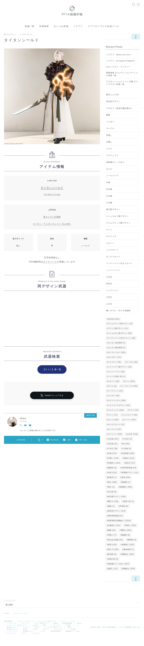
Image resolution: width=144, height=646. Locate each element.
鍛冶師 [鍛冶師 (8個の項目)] (112, 561)
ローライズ (111, 244)
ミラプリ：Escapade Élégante (120, 68)
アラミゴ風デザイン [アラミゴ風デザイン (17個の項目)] (118, 335)
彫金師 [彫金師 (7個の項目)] (112, 484)
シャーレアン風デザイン (50, 628)
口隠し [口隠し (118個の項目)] (113, 465)
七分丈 (109, 304)
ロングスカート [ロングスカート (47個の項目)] (116, 431)
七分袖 (109, 203)
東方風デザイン (113, 217)
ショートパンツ (113, 277)
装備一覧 (29, 33)
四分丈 (109, 291)
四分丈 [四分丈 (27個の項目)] (130, 470)
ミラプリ (78, 33)
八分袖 (109, 210)
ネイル (109, 176)
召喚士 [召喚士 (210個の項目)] (129, 465)
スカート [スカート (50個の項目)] (113, 388)
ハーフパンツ (112, 298)
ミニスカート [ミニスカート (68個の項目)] (130, 422)
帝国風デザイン (40, 640)
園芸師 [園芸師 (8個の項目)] (112, 475)
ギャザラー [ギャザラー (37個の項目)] (114, 364)
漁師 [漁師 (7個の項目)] (111, 513)
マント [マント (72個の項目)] (113, 422)
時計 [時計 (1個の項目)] (111, 494)
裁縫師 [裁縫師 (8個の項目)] (126, 542)
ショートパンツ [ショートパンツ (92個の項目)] (116, 379)
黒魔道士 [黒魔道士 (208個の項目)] (129, 576)
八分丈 (109, 311)
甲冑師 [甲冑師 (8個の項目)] (124, 513)
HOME (7, 620)
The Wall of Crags (52, 202)
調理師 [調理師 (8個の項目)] (132, 547)
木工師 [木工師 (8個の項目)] (112, 499)
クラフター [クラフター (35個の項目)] (114, 369)
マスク (109, 156)
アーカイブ (10, 608)
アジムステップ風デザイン (118, 230)
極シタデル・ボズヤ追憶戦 (118, 318)
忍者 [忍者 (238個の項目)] (126, 484)
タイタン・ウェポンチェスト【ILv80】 (52, 231)
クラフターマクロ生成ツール (103, 33)
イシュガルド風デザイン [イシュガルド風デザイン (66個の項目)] (120, 340)
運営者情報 (8, 628)
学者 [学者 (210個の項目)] (112, 480)
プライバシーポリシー (26, 628)
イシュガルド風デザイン (117, 223)
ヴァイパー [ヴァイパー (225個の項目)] (115, 441)
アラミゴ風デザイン (44, 631)
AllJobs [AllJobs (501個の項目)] (114, 326)
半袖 (108, 190)
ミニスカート (112, 257)
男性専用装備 (68, 640)
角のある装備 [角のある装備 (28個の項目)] (115, 547)
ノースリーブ (112, 183)
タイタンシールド (52, 194)
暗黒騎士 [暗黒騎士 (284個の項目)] (126, 494)
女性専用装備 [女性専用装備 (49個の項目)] (129, 475)
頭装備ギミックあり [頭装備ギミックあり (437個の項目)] (118, 571)
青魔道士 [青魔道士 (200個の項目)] (128, 561)
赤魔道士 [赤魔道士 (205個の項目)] (128, 552)
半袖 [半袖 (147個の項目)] (112, 460)
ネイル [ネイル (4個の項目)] (112, 393)
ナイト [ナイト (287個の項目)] (129, 388)
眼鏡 (108, 122)
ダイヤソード (50, 269)
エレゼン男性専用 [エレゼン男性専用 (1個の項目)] (116, 355)
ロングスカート (113, 264)
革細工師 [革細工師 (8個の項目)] (113, 566)
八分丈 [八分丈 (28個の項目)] (113, 456)
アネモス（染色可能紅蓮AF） (119, 115)
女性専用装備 (70, 631)
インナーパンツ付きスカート (119, 271)
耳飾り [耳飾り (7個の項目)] (112, 542)
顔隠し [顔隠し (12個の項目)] (113, 576)
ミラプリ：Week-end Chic (118, 62)
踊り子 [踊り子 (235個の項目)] (113, 556)
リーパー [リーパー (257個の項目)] (130, 427)
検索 (136, 44)
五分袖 (109, 196)
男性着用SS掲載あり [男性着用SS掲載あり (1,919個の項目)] (119, 528)
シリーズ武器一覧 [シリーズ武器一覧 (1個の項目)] (116, 383)
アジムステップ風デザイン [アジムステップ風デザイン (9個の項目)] (120, 331)
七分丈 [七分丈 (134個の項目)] (132, 441)
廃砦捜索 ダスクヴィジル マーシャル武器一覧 (122, 81)
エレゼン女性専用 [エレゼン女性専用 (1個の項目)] (116, 350)
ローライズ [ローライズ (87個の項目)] (114, 436)
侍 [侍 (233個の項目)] (126, 451)
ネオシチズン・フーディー (118, 74)
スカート (110, 250)
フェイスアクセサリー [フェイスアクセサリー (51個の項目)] (119, 412)
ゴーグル (110, 136)
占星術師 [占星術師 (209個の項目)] (128, 460)
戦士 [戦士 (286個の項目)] (112, 489)
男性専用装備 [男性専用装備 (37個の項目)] (115, 523)
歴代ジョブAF (112, 102)
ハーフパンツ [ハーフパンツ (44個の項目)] (115, 398)
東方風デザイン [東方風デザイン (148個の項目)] (117, 504)
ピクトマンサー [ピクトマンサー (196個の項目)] (117, 407)
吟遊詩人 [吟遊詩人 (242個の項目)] (114, 470)
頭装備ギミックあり (115, 169)
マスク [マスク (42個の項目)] (133, 417)
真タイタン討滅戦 (52, 224)
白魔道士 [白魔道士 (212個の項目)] (114, 532)
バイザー (110, 129)
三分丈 (109, 284)
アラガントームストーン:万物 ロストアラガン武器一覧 (122, 90)
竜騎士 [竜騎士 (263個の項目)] (126, 537)
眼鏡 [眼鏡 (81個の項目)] (112, 537)
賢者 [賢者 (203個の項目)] (112, 552)
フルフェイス (112, 163)
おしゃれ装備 (61, 33)
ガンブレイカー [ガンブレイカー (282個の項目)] (117, 359)
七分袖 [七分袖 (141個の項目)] (113, 446)
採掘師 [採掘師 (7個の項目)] (126, 489)
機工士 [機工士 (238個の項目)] (113, 508)
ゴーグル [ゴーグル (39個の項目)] (131, 369)
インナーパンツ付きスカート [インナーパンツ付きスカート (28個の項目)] (121, 345)
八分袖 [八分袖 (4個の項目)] (127, 456)
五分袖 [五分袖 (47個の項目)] (113, 451)
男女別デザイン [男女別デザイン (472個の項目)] (117, 518)
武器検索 (44, 33)
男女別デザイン (113, 109)
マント (109, 237)
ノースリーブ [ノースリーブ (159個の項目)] (129, 393)
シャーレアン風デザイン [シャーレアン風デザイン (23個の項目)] (120, 374)
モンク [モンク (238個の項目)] (113, 427)
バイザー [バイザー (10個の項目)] (113, 403)
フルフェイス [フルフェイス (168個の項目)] (116, 417)
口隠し (109, 149)
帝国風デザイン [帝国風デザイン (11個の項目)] (130, 480)
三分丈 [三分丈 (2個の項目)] (128, 446)
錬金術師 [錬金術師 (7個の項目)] (129, 556)
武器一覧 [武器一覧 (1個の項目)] (129, 508)
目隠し (109, 142)
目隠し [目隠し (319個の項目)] (130, 532)
